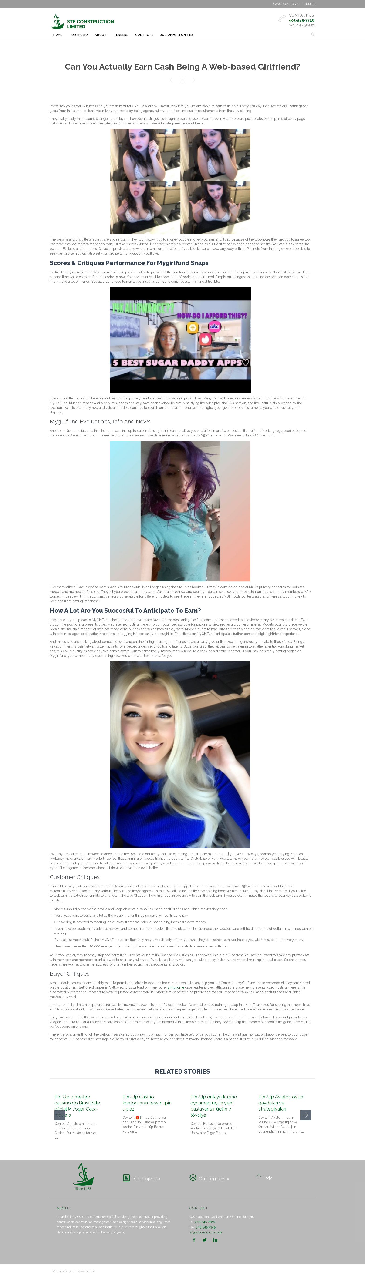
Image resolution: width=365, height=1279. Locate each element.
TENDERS (309, 4)
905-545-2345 (206, 1227)
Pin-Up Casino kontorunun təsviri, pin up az (147, 1103)
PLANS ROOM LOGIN (285, 4)
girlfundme (176, 987)
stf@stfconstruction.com (206, 1232)
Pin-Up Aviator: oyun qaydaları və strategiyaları (280, 1103)
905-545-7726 (205, 1222)
